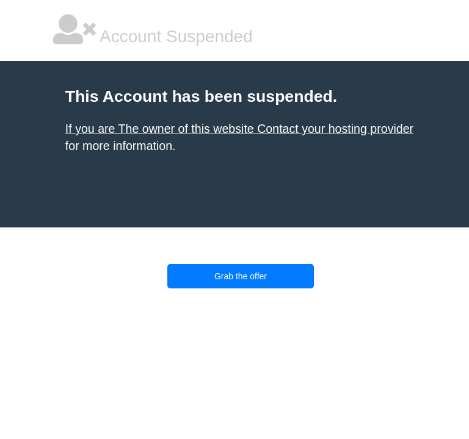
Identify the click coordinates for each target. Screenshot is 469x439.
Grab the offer (240, 276)
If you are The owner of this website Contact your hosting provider (239, 128)
